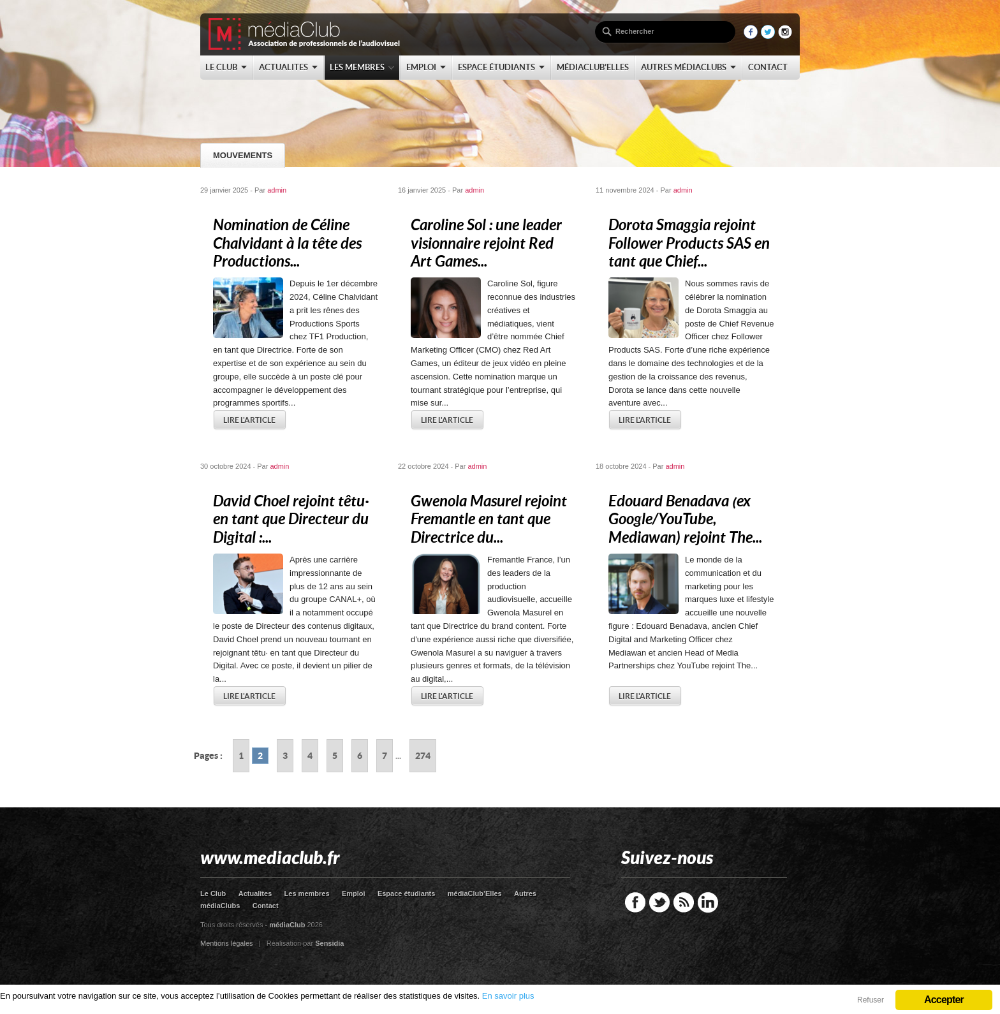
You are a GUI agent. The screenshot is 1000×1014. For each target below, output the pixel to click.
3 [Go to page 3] (285, 756)
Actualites (255, 893)
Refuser (870, 1000)
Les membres (307, 893)
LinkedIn (708, 902)
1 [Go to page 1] (241, 756)
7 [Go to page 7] (384, 756)
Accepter (944, 999)
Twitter (659, 902)
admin (276, 190)
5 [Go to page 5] (334, 756)
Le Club (213, 893)
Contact (266, 905)
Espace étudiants (406, 893)
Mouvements (242, 155)
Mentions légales (226, 943)
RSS (683, 902)
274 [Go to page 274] (422, 756)
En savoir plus (508, 996)
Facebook (635, 902)
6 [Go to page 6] (359, 756)
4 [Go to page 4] (309, 756)
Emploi (353, 893)
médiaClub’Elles (475, 893)
